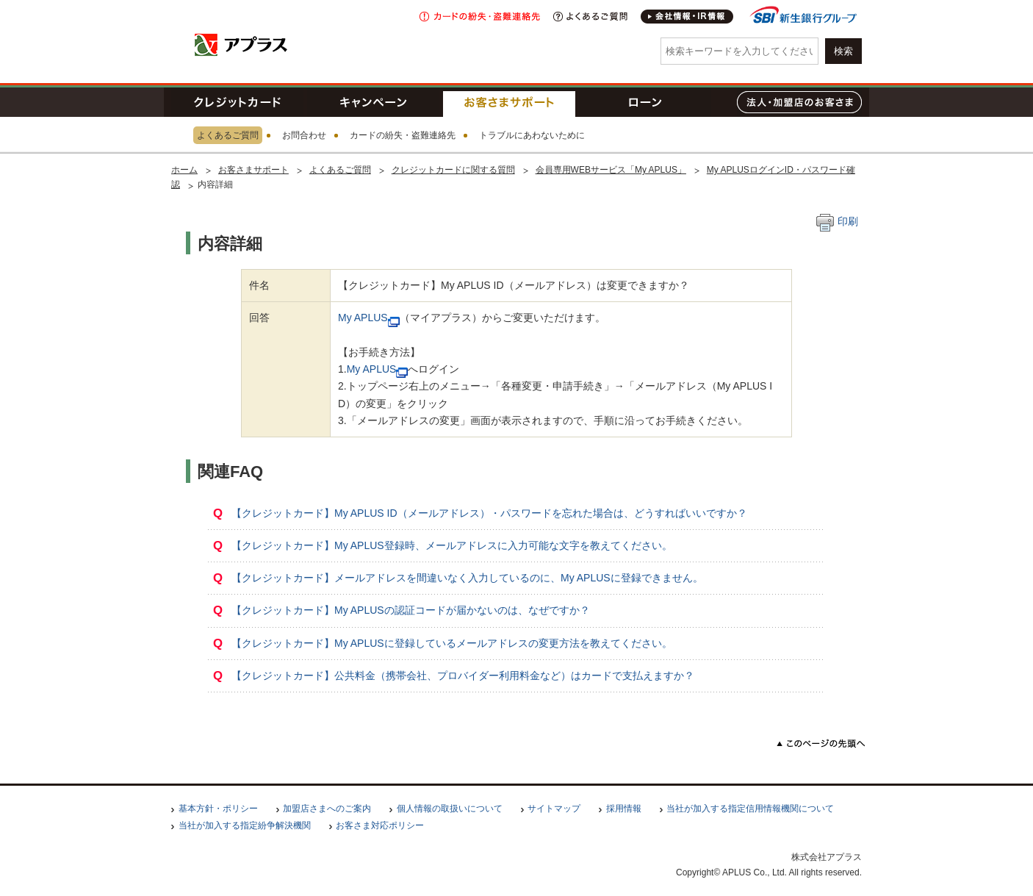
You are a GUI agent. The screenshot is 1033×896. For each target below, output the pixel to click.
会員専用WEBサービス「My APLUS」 (611, 170)
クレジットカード (237, 102)
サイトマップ (554, 808)
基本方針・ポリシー (218, 808)
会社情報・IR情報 (688, 17)
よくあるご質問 (590, 16)
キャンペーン (373, 102)
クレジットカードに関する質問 (453, 170)
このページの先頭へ (821, 743)
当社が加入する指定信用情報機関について (750, 808)
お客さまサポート (509, 102)
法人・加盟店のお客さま (799, 102)
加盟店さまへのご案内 (327, 808)
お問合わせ (304, 135)
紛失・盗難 (480, 16)
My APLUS (363, 317)
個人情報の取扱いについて (450, 808)
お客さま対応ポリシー (380, 825)
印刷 (837, 221)
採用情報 (623, 808)
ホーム (184, 170)
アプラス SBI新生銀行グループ (241, 44)
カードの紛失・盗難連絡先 (403, 135)
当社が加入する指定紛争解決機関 (245, 825)
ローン (645, 102)
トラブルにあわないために (532, 135)
